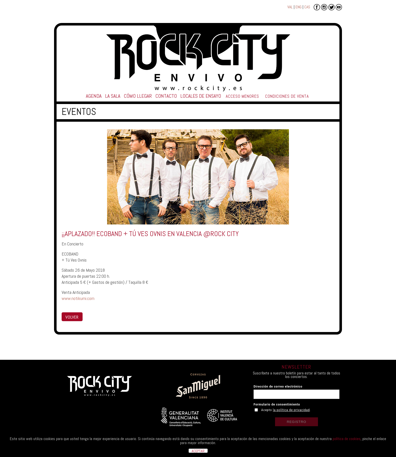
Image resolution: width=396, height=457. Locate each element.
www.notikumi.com (78, 298)
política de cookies (347, 438)
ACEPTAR (198, 451)
